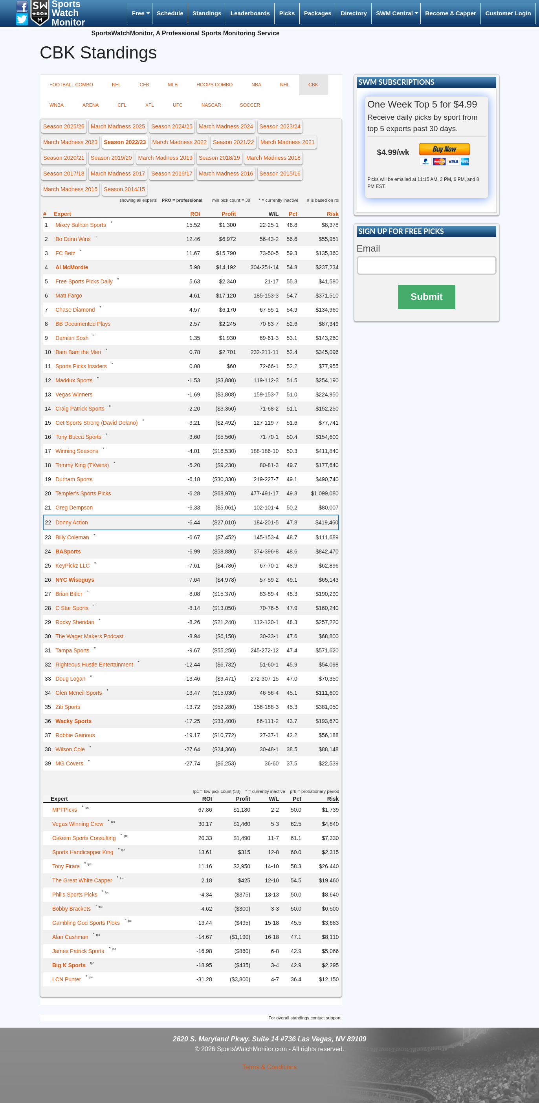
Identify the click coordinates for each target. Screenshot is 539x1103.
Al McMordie (71, 267)
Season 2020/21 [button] (63, 158)
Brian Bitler (68, 594)
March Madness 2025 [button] (118, 126)
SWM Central (394, 13)
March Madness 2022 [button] (179, 142)
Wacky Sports (73, 721)
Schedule (170, 13)
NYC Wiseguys (74, 580)
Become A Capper (450, 13)
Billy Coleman (72, 537)
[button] (22, 6)
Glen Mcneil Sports (78, 693)
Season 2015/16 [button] (280, 173)
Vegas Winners (73, 394)
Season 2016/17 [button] (171, 173)
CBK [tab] (313, 85)
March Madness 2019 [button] (165, 158)
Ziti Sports (67, 707)
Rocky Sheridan (74, 622)
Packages (318, 13)
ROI (195, 214)
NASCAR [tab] (211, 105)
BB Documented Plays (82, 324)
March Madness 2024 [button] (226, 126)
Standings (206, 13)
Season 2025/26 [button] (63, 126)
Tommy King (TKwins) (82, 465)
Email (368, 248)
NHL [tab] (285, 85)
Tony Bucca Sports (78, 437)
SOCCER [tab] (250, 105)
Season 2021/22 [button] (233, 142)
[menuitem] (139, 13)
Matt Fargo (68, 295)
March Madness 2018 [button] (273, 158)
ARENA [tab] (90, 105)
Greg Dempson (74, 507)
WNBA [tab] (57, 105)
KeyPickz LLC (72, 565)
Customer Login (508, 13)
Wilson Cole (70, 749)
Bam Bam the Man (78, 352)
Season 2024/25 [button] (171, 126)
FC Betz (65, 253)
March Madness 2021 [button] (287, 142)
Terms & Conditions (269, 1067)
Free (138, 13)
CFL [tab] (121, 105)
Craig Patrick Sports (79, 408)
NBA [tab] (256, 85)
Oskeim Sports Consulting (84, 838)
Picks (287, 13)
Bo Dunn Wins (72, 239)
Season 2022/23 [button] (125, 142)
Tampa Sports (72, 650)
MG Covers (69, 763)
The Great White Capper (82, 880)
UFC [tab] (178, 105)
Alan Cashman (70, 937)
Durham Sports (73, 479)
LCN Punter (66, 979)
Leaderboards (250, 13)
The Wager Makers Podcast (89, 636)
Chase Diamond (75, 310)
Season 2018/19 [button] (219, 158)
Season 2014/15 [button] (124, 189)
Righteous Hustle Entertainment (94, 664)
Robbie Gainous (75, 735)
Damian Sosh (71, 338)
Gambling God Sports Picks (86, 923)
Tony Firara (66, 866)
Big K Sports (69, 965)
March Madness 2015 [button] (70, 189)
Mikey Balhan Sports (80, 225)
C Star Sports (71, 608)
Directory (354, 13)
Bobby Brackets (71, 909)
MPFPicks (64, 810)
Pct (293, 214)
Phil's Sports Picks (74, 894)
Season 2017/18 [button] (63, 173)
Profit (229, 214)
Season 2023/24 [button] (280, 126)
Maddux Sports (73, 380)
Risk (333, 214)
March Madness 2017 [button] (118, 173)
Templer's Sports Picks (83, 493)
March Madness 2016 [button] (226, 173)
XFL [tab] (149, 105)
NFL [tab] (116, 85)
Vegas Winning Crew (77, 824)
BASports (68, 551)
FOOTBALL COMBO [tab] (71, 85)
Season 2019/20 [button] (111, 158)
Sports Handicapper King (83, 852)
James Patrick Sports (78, 951)
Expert (62, 214)
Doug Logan (70, 679)
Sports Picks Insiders (81, 366)
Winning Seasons (76, 451)
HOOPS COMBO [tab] (214, 85)
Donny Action (71, 522)
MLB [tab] (173, 85)
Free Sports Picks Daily (83, 281)
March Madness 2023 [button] (70, 142)
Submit (426, 296)
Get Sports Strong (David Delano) (96, 423)
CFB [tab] (144, 85)
